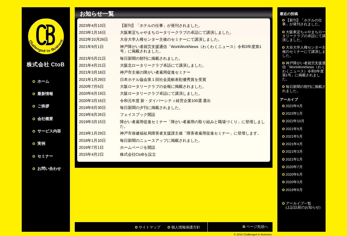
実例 (41, 143)
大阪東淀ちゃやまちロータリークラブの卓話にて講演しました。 (304, 36)
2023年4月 (294, 106)
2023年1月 (294, 113)
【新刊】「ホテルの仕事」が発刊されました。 (302, 22)
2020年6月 (294, 174)
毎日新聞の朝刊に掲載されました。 (304, 88)
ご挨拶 (43, 106)
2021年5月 (294, 136)
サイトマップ (149, 227)
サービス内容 (49, 131)
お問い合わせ (49, 168)
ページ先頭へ (257, 226)
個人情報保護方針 (185, 227)
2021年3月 (294, 151)
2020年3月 (294, 182)
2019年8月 (294, 190)
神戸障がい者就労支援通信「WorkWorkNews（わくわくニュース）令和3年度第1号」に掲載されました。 (304, 71)
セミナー (45, 156)
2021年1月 (294, 159)
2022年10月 (295, 121)
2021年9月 (294, 129)
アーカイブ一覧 (301, 205)
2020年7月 (294, 167)
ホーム (43, 81)
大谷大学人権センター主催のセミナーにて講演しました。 (304, 51)
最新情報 (45, 93)
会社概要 (45, 118)
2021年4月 (294, 144)
